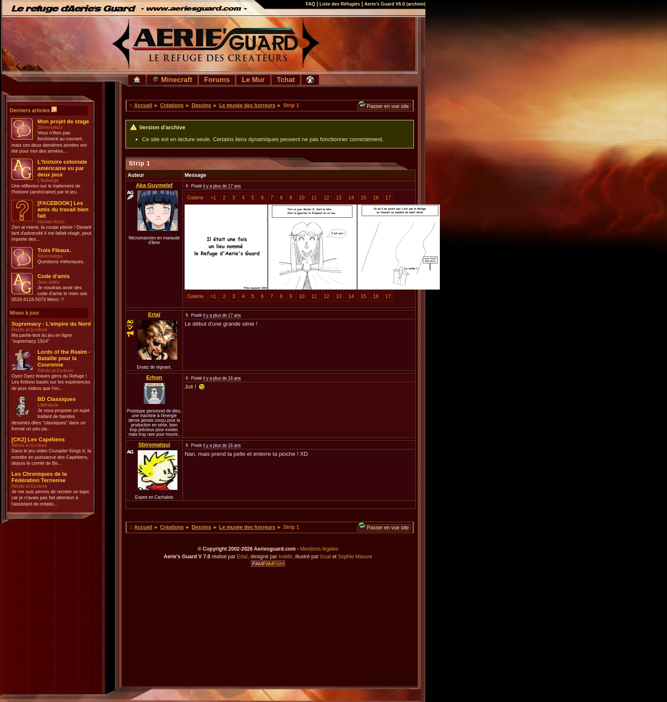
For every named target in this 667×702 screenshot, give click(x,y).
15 (363, 198)
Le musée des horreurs (247, 105)
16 (376, 198)
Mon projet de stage (63, 121)
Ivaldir (285, 557)
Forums (217, 79)
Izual (325, 557)
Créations (172, 105)
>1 (213, 198)
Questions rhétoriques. (61, 261)
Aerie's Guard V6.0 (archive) (394, 3)
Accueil (143, 105)
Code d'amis (53, 276)
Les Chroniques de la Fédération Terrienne (39, 477)
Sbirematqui (50, 127)
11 (314, 198)
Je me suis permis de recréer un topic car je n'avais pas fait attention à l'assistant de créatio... (50, 497)
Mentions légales (319, 549)
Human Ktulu (51, 221)
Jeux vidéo (48, 281)
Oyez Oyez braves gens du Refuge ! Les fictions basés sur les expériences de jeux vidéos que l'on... (50, 382)
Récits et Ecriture (29, 329)
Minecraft (172, 79)
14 (351, 198)
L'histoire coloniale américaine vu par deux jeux (62, 168)
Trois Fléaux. (54, 250)
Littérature (48, 404)
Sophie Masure (355, 557)
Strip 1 (140, 163)
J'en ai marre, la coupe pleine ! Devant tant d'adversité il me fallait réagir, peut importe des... (51, 233)
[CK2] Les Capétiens (38, 439)
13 (339, 198)
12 (326, 198)
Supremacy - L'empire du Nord (51, 324)
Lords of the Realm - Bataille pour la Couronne (63, 358)
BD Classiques (56, 399)
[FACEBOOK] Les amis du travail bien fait (62, 209)
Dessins (201, 105)
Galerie (195, 198)
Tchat (286, 79)
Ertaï (154, 314)
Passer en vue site (384, 106)
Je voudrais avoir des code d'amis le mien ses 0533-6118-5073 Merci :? (49, 293)
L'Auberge (48, 180)
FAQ (310, 3)
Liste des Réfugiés (339, 3)
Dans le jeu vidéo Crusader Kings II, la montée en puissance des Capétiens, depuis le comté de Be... (51, 457)
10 (302, 198)
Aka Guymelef (154, 185)
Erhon (154, 377)
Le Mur (253, 79)
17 (388, 198)
